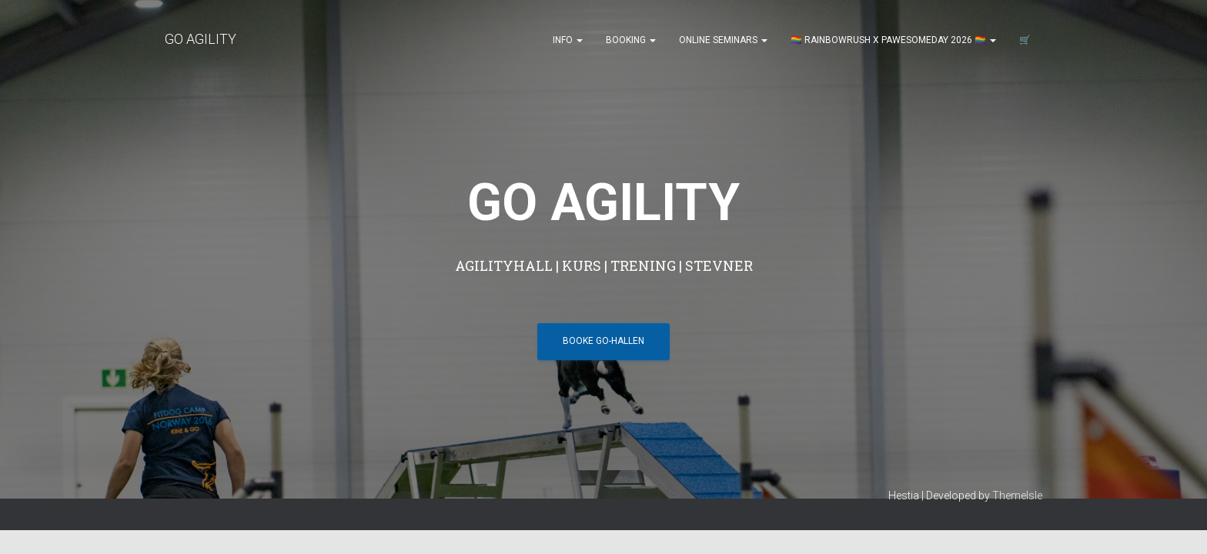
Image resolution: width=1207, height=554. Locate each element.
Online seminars (723, 40)
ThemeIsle (1017, 343)
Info (568, 40)
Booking (631, 40)
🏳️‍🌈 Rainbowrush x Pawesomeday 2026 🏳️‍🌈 (893, 40)
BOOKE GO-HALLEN (603, 250)
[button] (579, 40)
